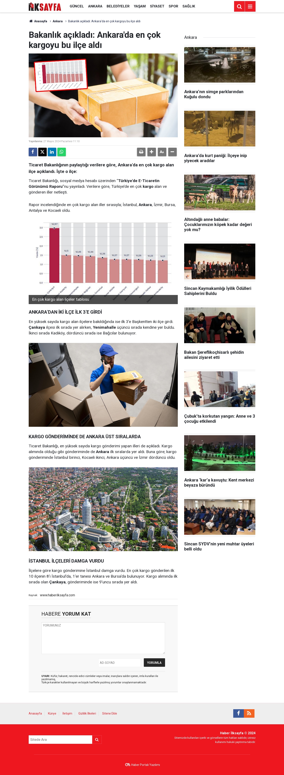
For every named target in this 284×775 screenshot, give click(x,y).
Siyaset (157, 6)
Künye (52, 713)
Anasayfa (38, 21)
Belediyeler (118, 6)
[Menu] (250, 6)
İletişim (67, 713)
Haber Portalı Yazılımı (145, 765)
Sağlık (188, 6)
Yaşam (140, 6)
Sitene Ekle (109, 713)
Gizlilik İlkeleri (87, 713)
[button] (151, 152)
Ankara (95, 6)
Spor (173, 6)
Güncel (77, 6)
